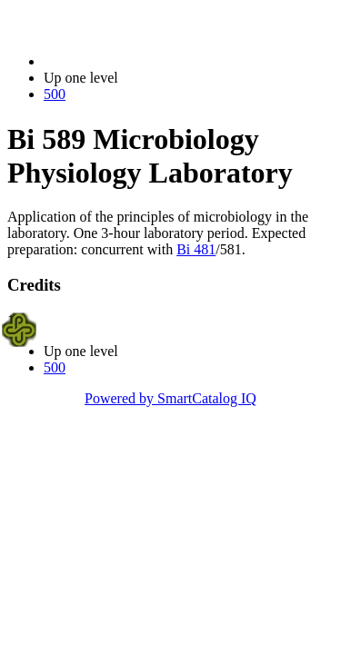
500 (54, 94)
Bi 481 (196, 249)
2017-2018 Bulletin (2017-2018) (139, 61)
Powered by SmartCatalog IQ (170, 398)
